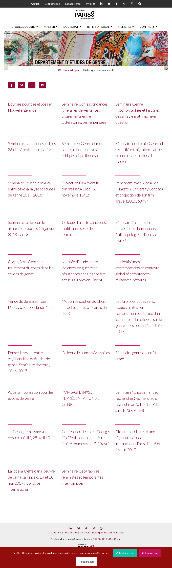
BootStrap (115, 539)
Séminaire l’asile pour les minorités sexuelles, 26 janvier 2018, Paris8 (31, 228)
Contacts (147, 26)
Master (49, 26)
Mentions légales (68, 532)
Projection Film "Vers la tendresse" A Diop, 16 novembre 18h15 (80, 188)
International (98, 26)
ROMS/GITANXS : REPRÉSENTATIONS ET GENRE (82, 398)
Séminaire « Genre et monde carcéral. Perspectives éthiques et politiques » (84, 149)
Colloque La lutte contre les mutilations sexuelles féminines (84, 228)
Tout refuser (150, 553)
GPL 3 (96, 539)
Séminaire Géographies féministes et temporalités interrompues (82, 476)
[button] (11, 85)
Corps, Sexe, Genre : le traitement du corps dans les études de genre (30, 267)
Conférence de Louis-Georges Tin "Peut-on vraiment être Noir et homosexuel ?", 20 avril (86, 437)
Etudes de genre (24, 26)
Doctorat (71, 26)
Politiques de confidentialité (108, 532)
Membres (125, 26)
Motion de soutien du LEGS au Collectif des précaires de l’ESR (84, 307)
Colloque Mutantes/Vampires (86, 352)
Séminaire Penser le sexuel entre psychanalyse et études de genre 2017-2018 (31, 188)
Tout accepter (125, 553)
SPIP (104, 539)
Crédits (52, 532)
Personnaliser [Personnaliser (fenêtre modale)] (86, 561)
